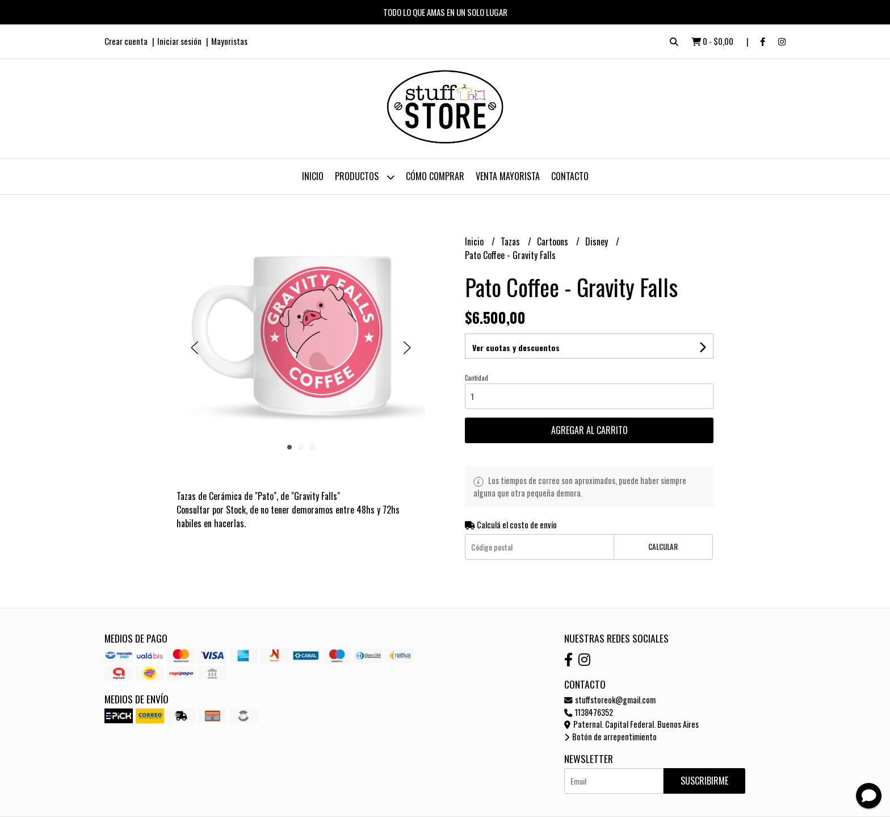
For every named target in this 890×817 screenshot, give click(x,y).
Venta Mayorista (508, 176)
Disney (597, 241)
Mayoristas (229, 41)
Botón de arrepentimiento (610, 737)
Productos (364, 177)
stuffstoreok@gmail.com (610, 700)
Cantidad (476, 377)
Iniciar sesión (179, 41)
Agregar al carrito (589, 430)
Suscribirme (704, 780)
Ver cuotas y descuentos (516, 347)
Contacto (570, 176)
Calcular (663, 546)
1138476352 (588, 712)
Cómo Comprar (435, 176)
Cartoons (553, 241)
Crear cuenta (126, 41)
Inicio (313, 176)
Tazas (511, 241)
